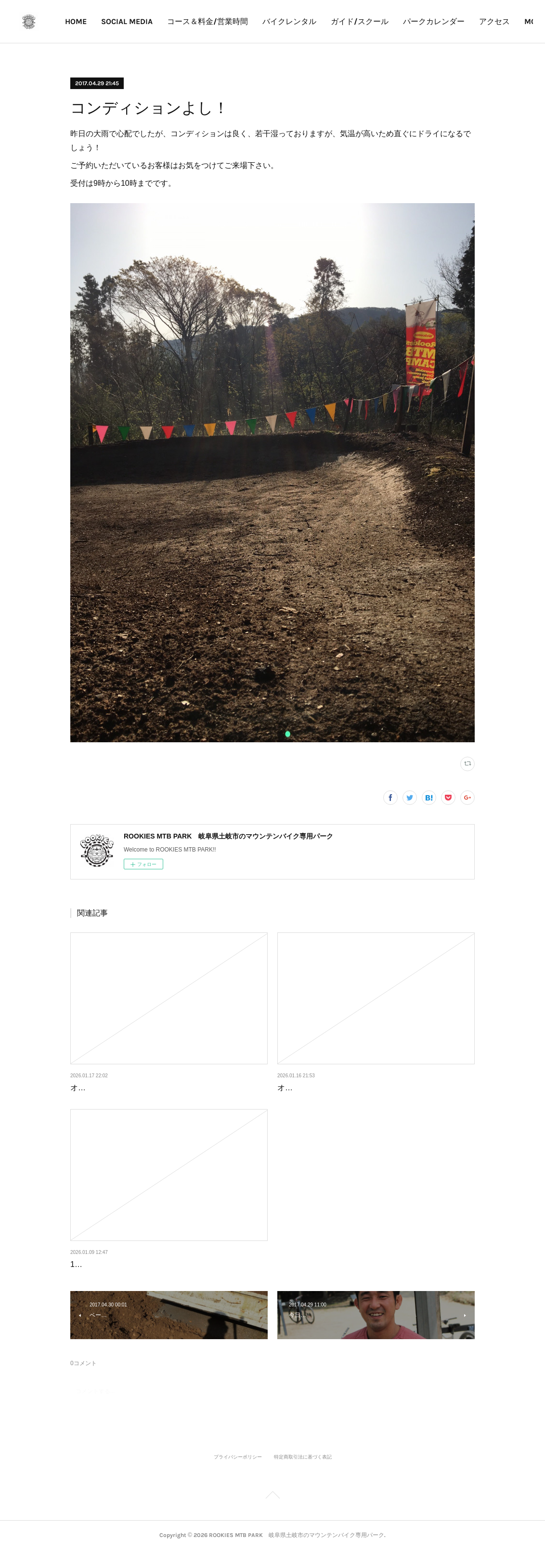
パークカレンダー (450, 21)
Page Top (272, 1496)
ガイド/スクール (376, 21)
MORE (506, 21)
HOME (93, 21)
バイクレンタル (306, 21)
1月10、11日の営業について (119, 1264)
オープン (85, 1088)
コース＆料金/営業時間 (224, 21)
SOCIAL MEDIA (143, 21)
